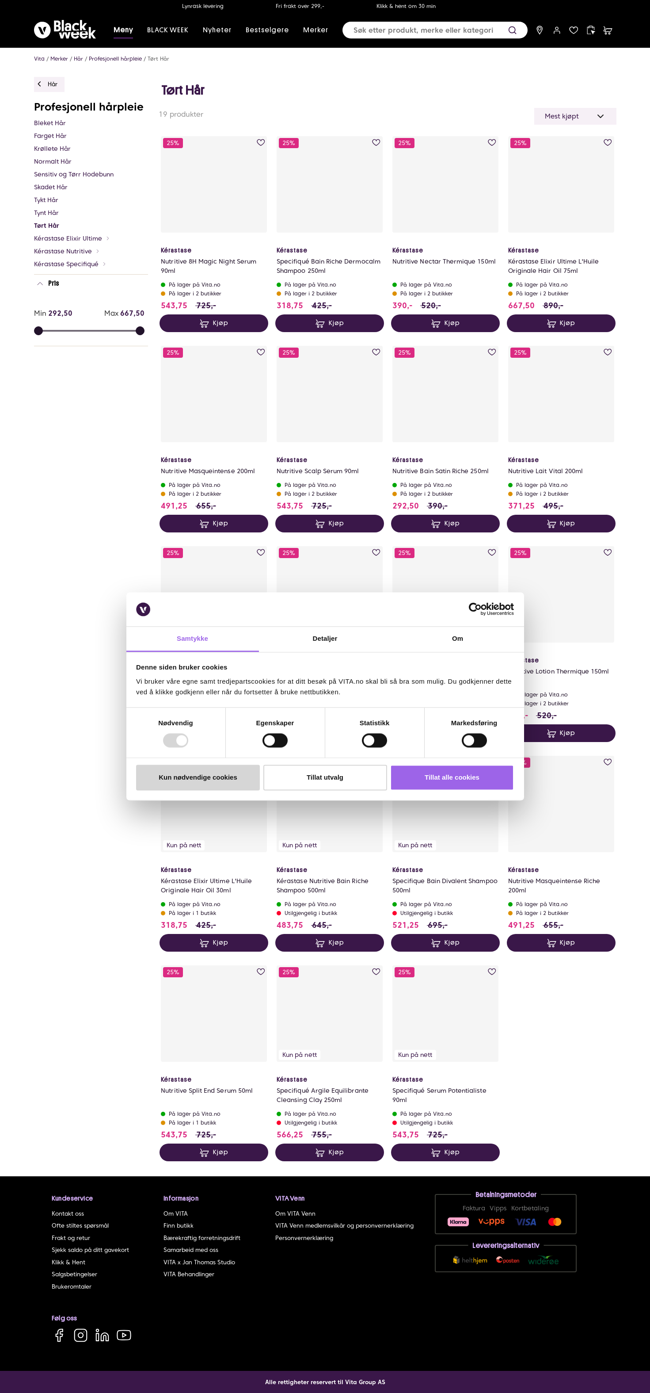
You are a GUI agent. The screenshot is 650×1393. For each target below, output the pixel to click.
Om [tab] (457, 638)
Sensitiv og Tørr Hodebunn (74, 174)
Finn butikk (178, 1225)
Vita (39, 58)
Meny (123, 30)
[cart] (607, 30)
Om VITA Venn (295, 1213)
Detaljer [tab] (325, 638)
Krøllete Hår (52, 148)
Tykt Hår (46, 199)
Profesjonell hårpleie (115, 58)
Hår (78, 58)
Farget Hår (50, 135)
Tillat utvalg (325, 777)
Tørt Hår (158, 58)
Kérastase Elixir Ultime (72, 238)
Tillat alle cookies (452, 777)
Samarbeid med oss (190, 1250)
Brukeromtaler (71, 1286)
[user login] (557, 30)
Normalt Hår (53, 161)
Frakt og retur (71, 1238)
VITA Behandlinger (188, 1274)
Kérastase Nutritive (67, 251)
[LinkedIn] (102, 1335)
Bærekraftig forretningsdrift (201, 1238)
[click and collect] (591, 30)
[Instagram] (80, 1335)
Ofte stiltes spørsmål (80, 1225)
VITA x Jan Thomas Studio (199, 1262)
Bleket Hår (50, 122)
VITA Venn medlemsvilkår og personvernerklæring (344, 1225)
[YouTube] (124, 1335)
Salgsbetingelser (74, 1274)
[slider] (140, 331)
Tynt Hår (46, 212)
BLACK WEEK (168, 30)
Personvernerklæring (304, 1238)
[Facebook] (59, 1335)
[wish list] (573, 30)
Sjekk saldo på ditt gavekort (90, 1250)
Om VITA (175, 1213)
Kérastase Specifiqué (70, 264)
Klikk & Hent (68, 1262)
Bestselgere (267, 30)
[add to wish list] (261, 142)
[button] (512, 30)
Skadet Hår (51, 187)
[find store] (539, 30)
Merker (315, 30)
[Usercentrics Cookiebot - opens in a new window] (475, 609)
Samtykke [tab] (192, 638)
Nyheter (217, 30)
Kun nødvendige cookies (198, 777)
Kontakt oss (68, 1213)
